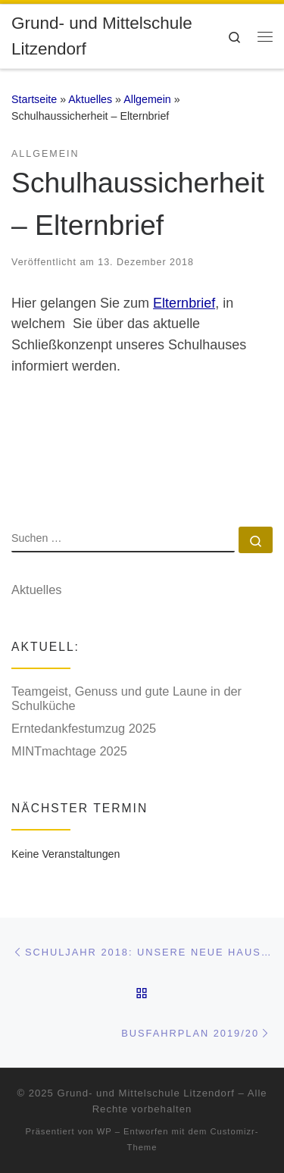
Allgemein (147, 99)
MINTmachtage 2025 (69, 751)
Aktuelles (90, 99)
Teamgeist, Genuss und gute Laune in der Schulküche (126, 698)
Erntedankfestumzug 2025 (83, 728)
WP (104, 1131)
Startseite (34, 99)
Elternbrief (184, 303)
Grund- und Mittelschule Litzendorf (146, 1093)
